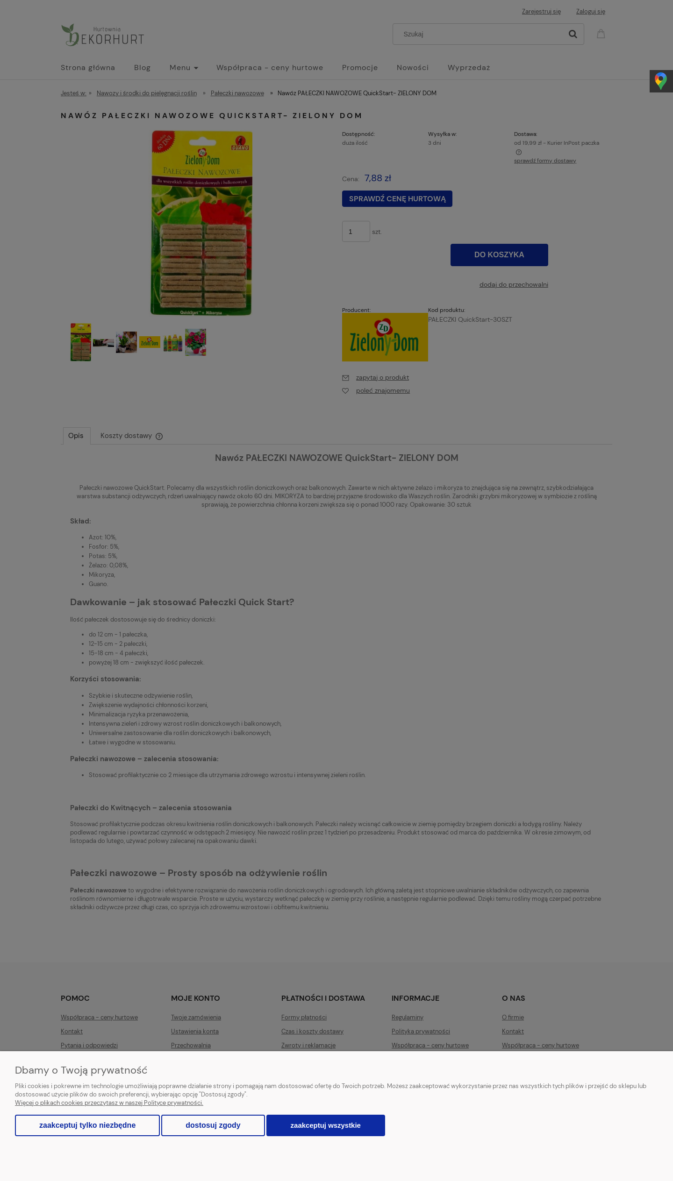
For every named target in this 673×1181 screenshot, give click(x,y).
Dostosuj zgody (213, 1125)
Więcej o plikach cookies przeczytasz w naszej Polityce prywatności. (109, 1103)
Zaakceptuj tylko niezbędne (87, 1125)
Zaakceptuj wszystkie (326, 1125)
